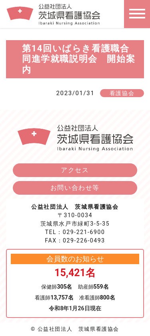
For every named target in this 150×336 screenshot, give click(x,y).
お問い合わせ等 (75, 187)
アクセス (75, 170)
